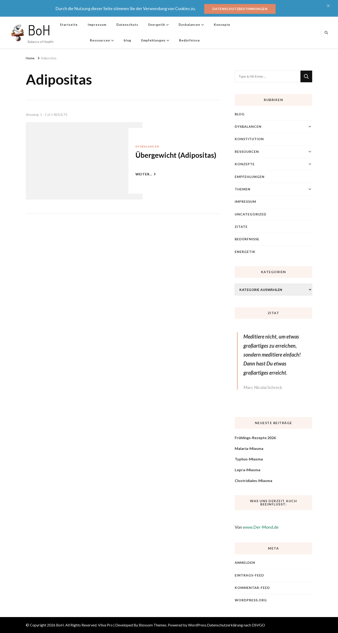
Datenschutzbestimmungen (240, 9)
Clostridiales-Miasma (253, 480)
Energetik (156, 24)
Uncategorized (250, 214)
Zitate (241, 227)
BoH (39, 30)
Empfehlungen (153, 40)
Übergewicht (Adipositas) (175, 155)
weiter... (145, 174)
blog (127, 40)
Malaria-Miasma (249, 448)
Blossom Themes (152, 625)
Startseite (69, 24)
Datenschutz (127, 24)
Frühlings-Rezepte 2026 (255, 437)
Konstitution (249, 139)
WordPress (197, 625)
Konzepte (222, 24)
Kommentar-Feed (252, 588)
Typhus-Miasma (249, 459)
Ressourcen (100, 40)
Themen (242, 189)
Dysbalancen (189, 24)
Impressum (97, 24)
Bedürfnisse (189, 40)
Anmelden (245, 563)
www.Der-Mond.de (261, 527)
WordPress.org (251, 600)
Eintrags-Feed (249, 575)
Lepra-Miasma (247, 469)
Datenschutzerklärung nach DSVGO (236, 625)
